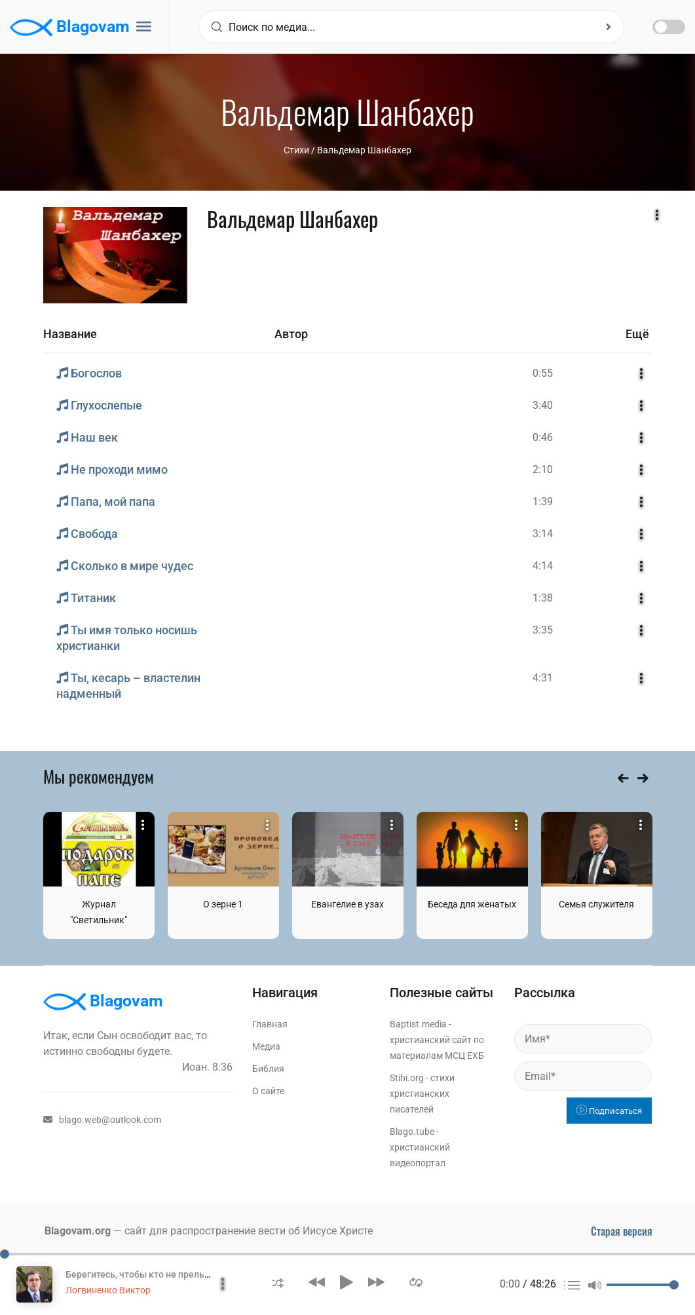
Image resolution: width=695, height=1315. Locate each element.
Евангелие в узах (347, 904)
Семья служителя (596, 904)
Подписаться (609, 1111)
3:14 (543, 533)
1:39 (543, 501)
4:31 (543, 678)
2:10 (543, 469)
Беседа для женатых (472, 904)
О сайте (268, 1091)
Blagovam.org (78, 1231)
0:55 (543, 373)
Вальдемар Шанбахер (364, 150)
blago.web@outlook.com (102, 1120)
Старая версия (621, 1231)
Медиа (266, 1046)
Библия (268, 1068)
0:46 (543, 437)
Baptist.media (418, 1024)
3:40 (543, 405)
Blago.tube (412, 1131)
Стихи (296, 150)
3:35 (543, 630)
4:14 (543, 566)
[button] (278, 1282)
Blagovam (70, 27)
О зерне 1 (223, 904)
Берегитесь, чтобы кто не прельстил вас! (155, 1274)
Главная (270, 1024)
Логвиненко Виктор (108, 1290)
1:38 (543, 598)
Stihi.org (407, 1078)
